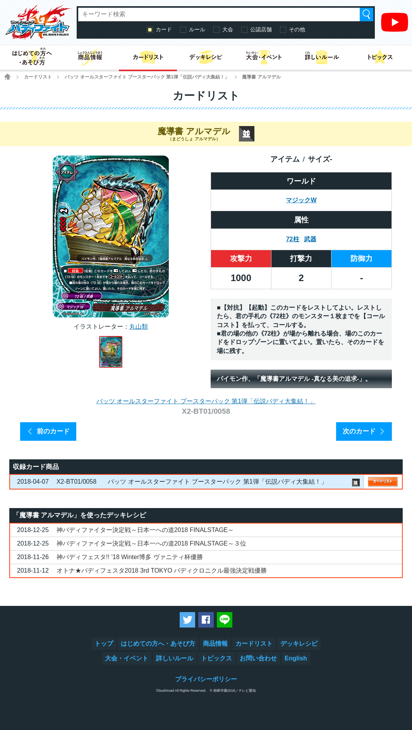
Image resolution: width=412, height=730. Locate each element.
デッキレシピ (299, 643)
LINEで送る (224, 620)
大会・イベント (126, 658)
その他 (297, 29)
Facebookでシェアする (206, 620)
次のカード (359, 431)
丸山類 (138, 326)
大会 (227, 29)
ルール (197, 29)
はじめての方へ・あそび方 (158, 643)
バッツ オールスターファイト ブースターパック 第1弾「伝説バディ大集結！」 (147, 77)
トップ (103, 643)
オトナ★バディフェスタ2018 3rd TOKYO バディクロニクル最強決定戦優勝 (162, 570)
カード (164, 29)
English (296, 658)
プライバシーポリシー (206, 679)
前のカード (53, 431)
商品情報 (215, 643)
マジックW (301, 200)
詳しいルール (174, 658)
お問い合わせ (258, 658)
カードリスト (38, 77)
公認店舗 (261, 29)
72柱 (292, 239)
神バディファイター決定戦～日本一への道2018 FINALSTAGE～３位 (151, 543)
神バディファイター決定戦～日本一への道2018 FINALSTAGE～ (145, 530)
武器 (310, 239)
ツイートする (187, 620)
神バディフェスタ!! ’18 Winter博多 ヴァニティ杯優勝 (130, 557)
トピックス (216, 658)
